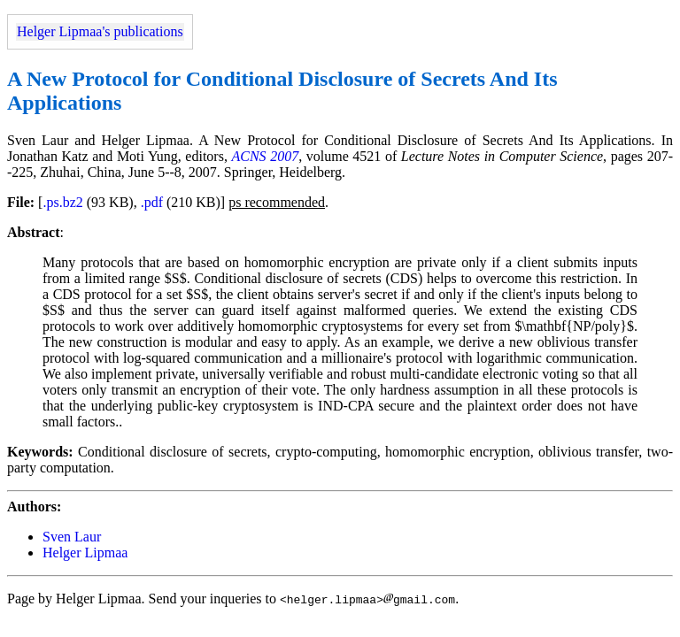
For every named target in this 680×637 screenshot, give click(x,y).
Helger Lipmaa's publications (100, 31)
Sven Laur (71, 536)
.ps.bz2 (62, 202)
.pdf (152, 202)
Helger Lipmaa (85, 552)
